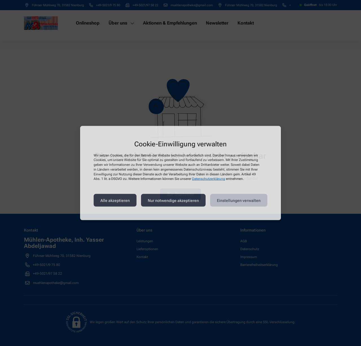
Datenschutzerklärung (208, 179)
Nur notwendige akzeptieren (173, 200)
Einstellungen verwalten (239, 200)
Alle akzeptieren (115, 200)
